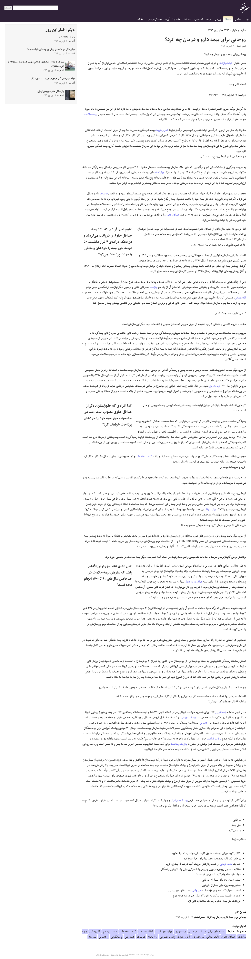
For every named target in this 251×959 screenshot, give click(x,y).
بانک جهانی (226, 863)
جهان (208, 19)
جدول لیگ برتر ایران (102, 954)
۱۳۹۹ (226, 30)
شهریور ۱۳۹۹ (215, 30)
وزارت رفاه (210, 509)
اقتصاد (228, 19)
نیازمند (153, 287)
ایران (247, 19)
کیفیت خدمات (144, 456)
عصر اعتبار (198, 917)
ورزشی (218, 19)
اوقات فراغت (214, 738)
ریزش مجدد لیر (67, 37)
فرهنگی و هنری (154, 19)
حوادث (187, 19)
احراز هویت (161, 130)
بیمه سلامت (90, 114)
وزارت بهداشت (178, 744)
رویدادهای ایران (179, 800)
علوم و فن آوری (172, 19)
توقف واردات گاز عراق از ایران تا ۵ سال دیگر (53, 79)
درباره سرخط (123, 954)
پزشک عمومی (188, 717)
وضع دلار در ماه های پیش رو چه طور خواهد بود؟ (51, 49)
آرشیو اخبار (238, 30)
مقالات (140, 19)
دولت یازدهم (225, 63)
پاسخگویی (220, 712)
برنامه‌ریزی (214, 385)
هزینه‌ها (104, 193)
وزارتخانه (159, 172)
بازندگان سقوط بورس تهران (50, 91)
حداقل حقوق (173, 214)
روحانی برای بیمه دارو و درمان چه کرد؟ (226, 917)
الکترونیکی (240, 297)
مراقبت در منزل (193, 581)
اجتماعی (198, 19)
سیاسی (238, 19)
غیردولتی (197, 890)
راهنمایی (204, 722)
